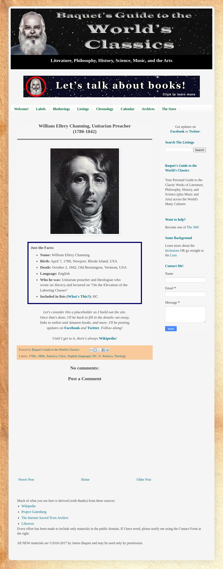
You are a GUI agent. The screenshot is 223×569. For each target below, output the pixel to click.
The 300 (192, 227)
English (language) (79, 356)
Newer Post (26, 479)
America (51, 356)
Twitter (194, 131)
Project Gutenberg (34, 512)
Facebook (177, 131)
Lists (173, 255)
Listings (83, 109)
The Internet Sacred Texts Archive (44, 518)
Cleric (62, 356)
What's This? (78, 296)
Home (85, 479)
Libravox (27, 523)
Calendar (127, 109)
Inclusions (172, 250)
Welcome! (21, 109)
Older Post (144, 479)
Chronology (104, 109)
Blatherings (61, 109)
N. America (105, 356)
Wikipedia (28, 506)
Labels (41, 109)
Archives (148, 109)
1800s (41, 356)
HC (95, 356)
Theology (120, 356)
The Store (169, 109)
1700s (32, 356)
